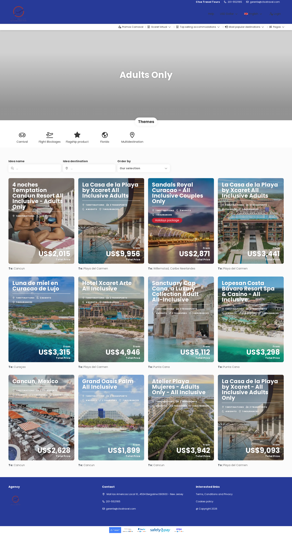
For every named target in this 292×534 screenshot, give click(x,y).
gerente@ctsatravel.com (265, 2)
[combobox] (89, 168)
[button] (143, 168)
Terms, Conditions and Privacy (214, 494)
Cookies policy (204, 501)
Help (211, 14)
